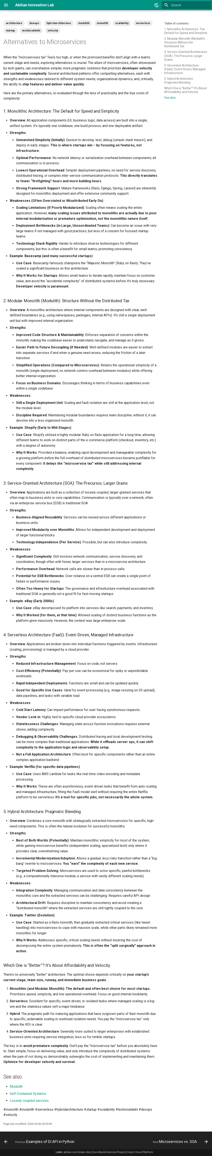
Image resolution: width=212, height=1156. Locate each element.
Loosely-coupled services (29, 1101)
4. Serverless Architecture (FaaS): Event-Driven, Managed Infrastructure (184, 69)
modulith (83, 23)
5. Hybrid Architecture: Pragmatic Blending (179, 80)
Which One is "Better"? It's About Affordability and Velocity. (185, 90)
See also (170, 97)
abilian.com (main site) (77, 1152)
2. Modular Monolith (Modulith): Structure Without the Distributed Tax (184, 42)
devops (34, 23)
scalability (122, 23)
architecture (14, 23)
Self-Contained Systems (28, 1094)
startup (10, 30)
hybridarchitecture (59, 23)
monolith (102, 23)
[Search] (186, 5)
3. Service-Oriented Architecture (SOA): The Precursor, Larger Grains (185, 55)
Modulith (16, 1087)
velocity (53, 30)
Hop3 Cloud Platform (140, 1152)
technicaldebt (31, 30)
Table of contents (176, 23)
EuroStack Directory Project (109, 1152)
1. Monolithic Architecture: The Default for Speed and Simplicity (185, 31)
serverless (143, 23)
